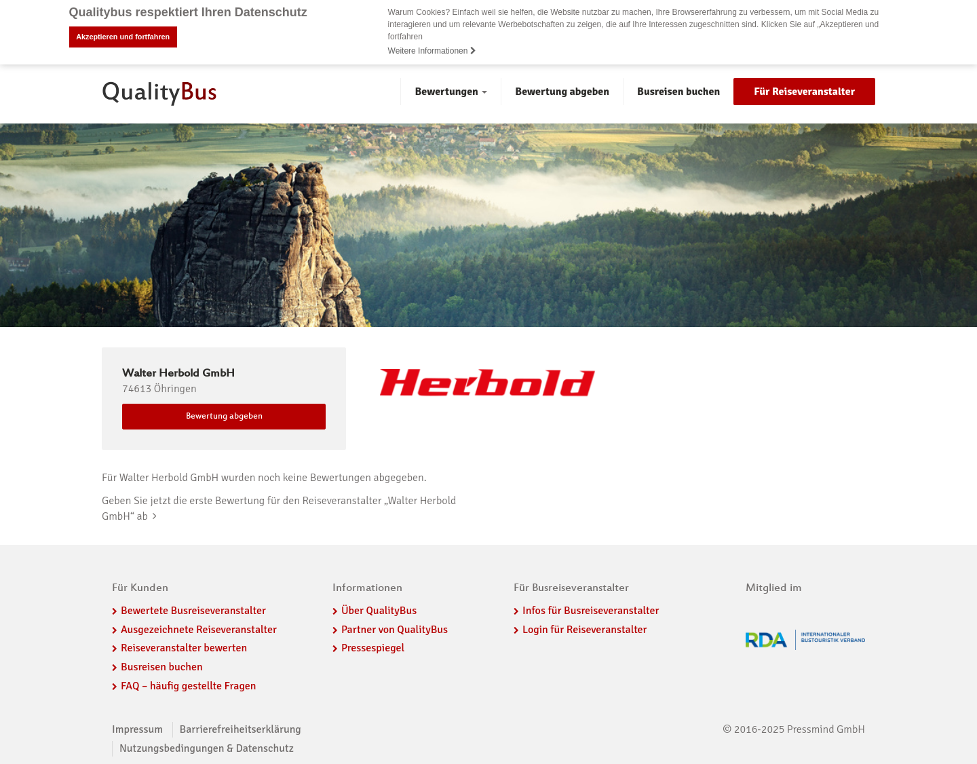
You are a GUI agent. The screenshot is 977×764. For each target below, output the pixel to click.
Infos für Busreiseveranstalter (590, 610)
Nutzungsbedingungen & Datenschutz (206, 748)
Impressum (137, 729)
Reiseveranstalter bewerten (184, 648)
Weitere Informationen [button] (432, 51)
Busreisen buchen (678, 91)
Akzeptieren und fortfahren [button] (123, 37)
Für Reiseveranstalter (804, 91)
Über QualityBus (379, 610)
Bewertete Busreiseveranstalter (193, 610)
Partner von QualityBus (394, 629)
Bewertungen (451, 91)
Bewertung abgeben (562, 91)
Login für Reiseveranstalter (584, 629)
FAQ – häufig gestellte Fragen (188, 686)
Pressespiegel (372, 648)
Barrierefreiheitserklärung (240, 729)
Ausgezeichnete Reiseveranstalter (199, 629)
